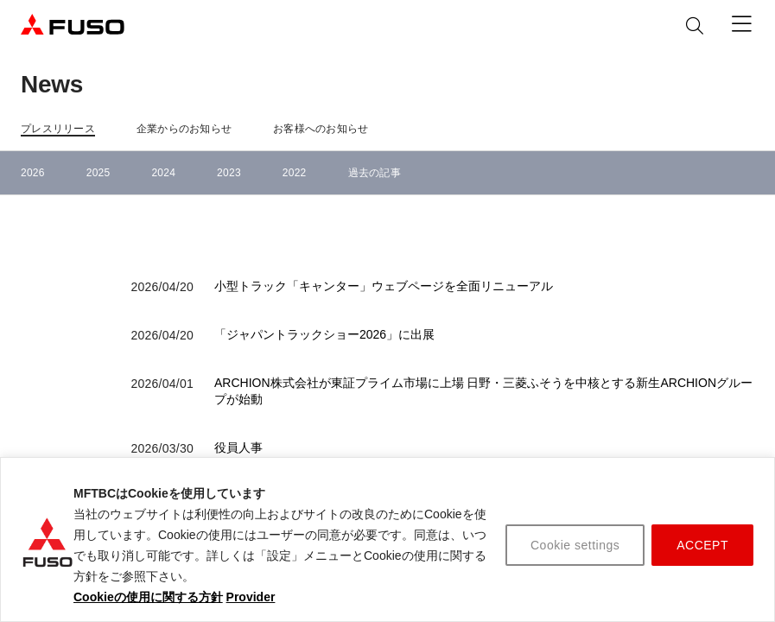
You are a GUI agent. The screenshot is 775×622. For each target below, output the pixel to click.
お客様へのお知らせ (320, 129)
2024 (163, 173)
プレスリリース (58, 129)
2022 (295, 173)
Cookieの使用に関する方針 (148, 597)
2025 (98, 173)
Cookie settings (574, 545)
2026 (33, 173)
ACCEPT (702, 545)
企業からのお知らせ (184, 129)
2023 (229, 173)
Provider (251, 597)
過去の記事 (374, 173)
